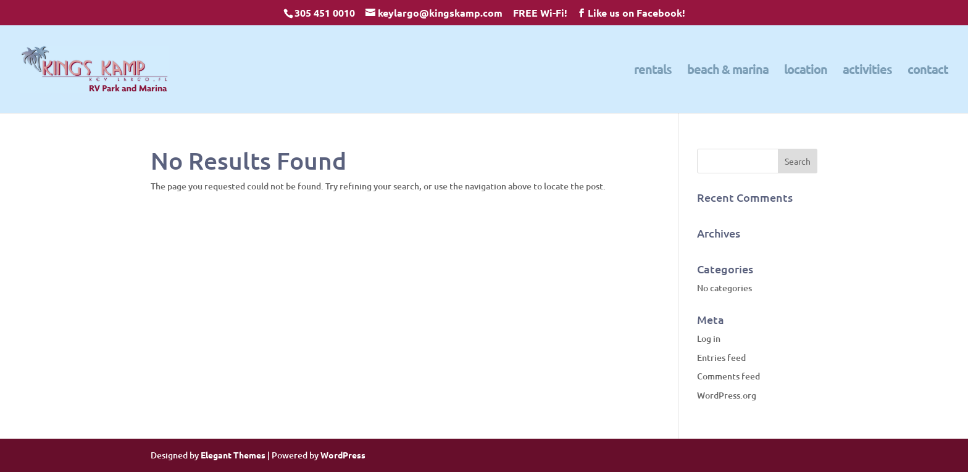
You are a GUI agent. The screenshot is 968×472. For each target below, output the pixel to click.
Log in (708, 338)
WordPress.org (726, 395)
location (805, 71)
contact (928, 71)
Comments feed (728, 376)
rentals (653, 71)
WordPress (342, 454)
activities (867, 71)
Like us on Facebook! (636, 12)
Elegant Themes (233, 454)
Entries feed (721, 357)
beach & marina (728, 71)
